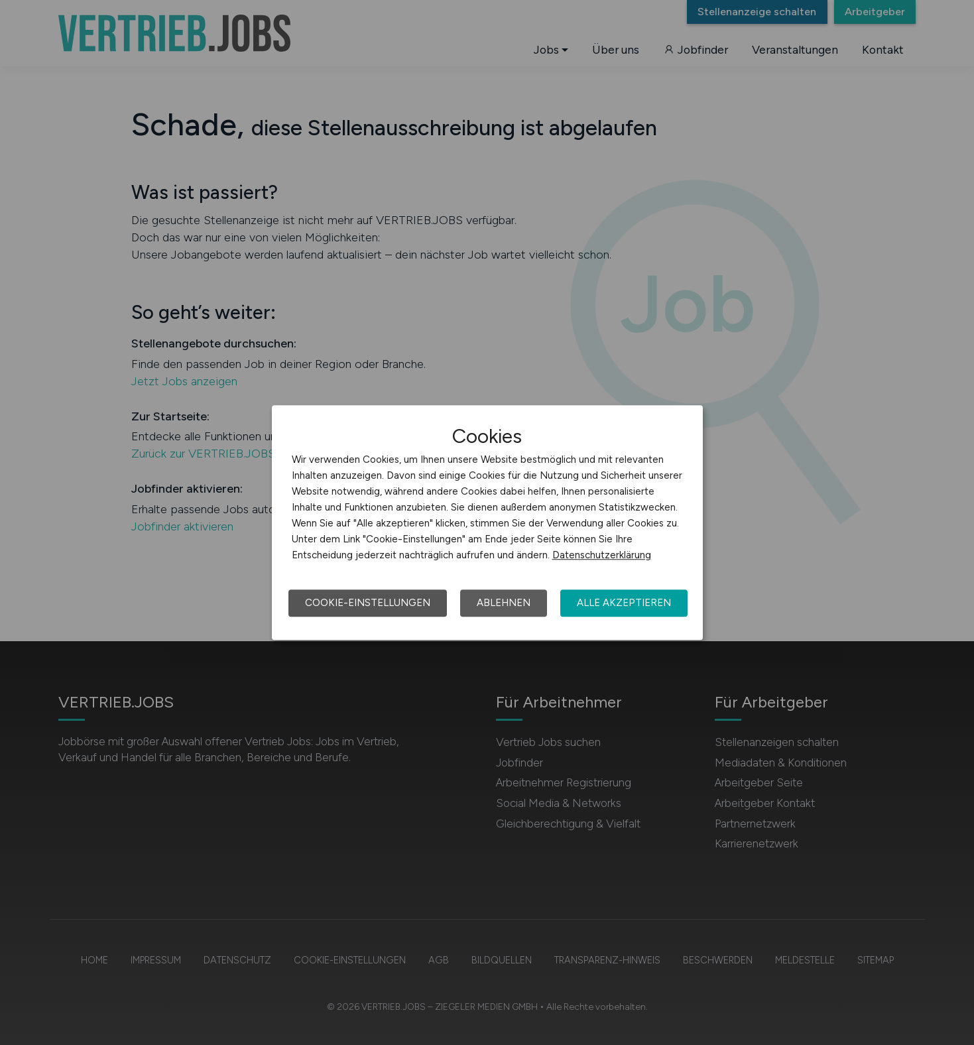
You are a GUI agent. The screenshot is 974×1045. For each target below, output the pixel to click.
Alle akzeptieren (624, 603)
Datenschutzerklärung (601, 555)
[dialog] (487, 522)
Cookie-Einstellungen (367, 603)
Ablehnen (503, 603)
